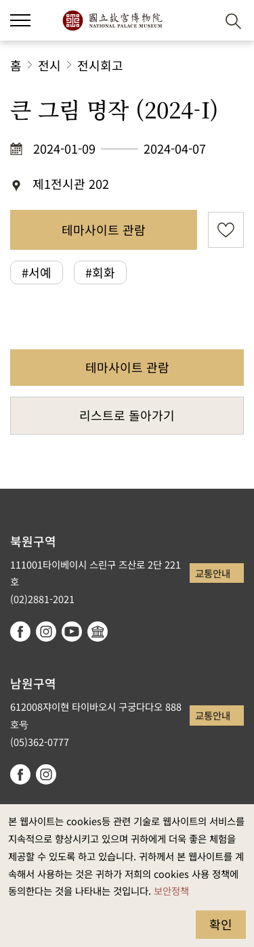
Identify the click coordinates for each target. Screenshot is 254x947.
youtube (72, 631)
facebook (20, 631)
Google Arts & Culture (97, 631)
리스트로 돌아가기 (127, 415)
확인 (220, 924)
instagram (46, 631)
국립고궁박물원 (112, 20)
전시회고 (100, 65)
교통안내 (212, 573)
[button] (200, 20)
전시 (49, 65)
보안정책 (171, 890)
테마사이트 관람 (104, 229)
